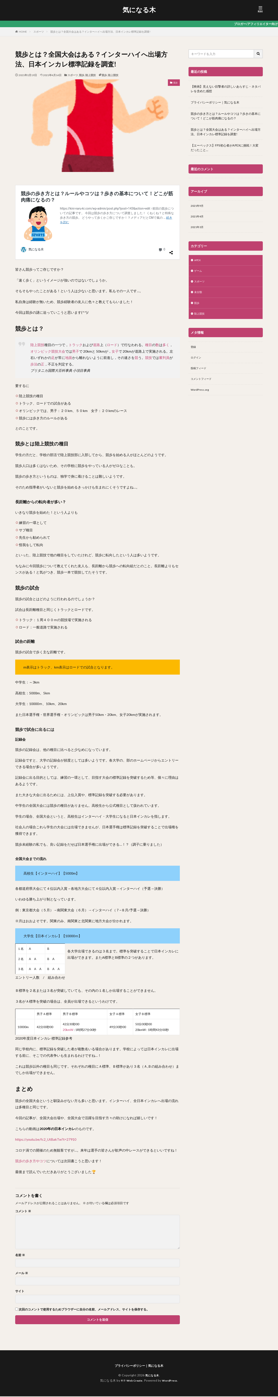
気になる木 (139, 10)
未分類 (198, 296)
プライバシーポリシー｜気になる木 (215, 102)
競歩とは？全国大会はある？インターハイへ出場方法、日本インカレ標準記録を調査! (100, 31)
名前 (20, 1255)
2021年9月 (198, 206)
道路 (96, 345)
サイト (19, 1291)
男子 (75, 351)
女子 (115, 351)
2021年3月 (198, 229)
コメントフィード (203, 386)
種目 (148, 345)
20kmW (68, 1030)
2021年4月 (198, 217)
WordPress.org (201, 398)
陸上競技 (90, 75)
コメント (23, 1211)
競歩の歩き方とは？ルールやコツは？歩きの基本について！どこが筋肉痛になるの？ (226, 116)
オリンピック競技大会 (47, 351)
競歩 (81, 75)
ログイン (197, 364)
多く (165, 345)
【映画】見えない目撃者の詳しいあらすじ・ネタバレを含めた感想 (226, 89)
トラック (76, 345)
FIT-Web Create (130, 1381)
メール (21, 1273)
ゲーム (198, 273)
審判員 (164, 357)
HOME (23, 31)
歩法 (33, 364)
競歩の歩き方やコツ (30, 1161)
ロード (112, 345)
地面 (68, 357)
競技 (148, 357)
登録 (194, 353)
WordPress (171, 1381)
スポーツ (38, 31)
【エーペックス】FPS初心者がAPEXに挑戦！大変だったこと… (224, 147)
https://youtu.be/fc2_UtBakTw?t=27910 (45, 1139)
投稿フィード (200, 375)
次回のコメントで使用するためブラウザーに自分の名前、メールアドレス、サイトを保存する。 (84, 1309)
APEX (198, 262)
